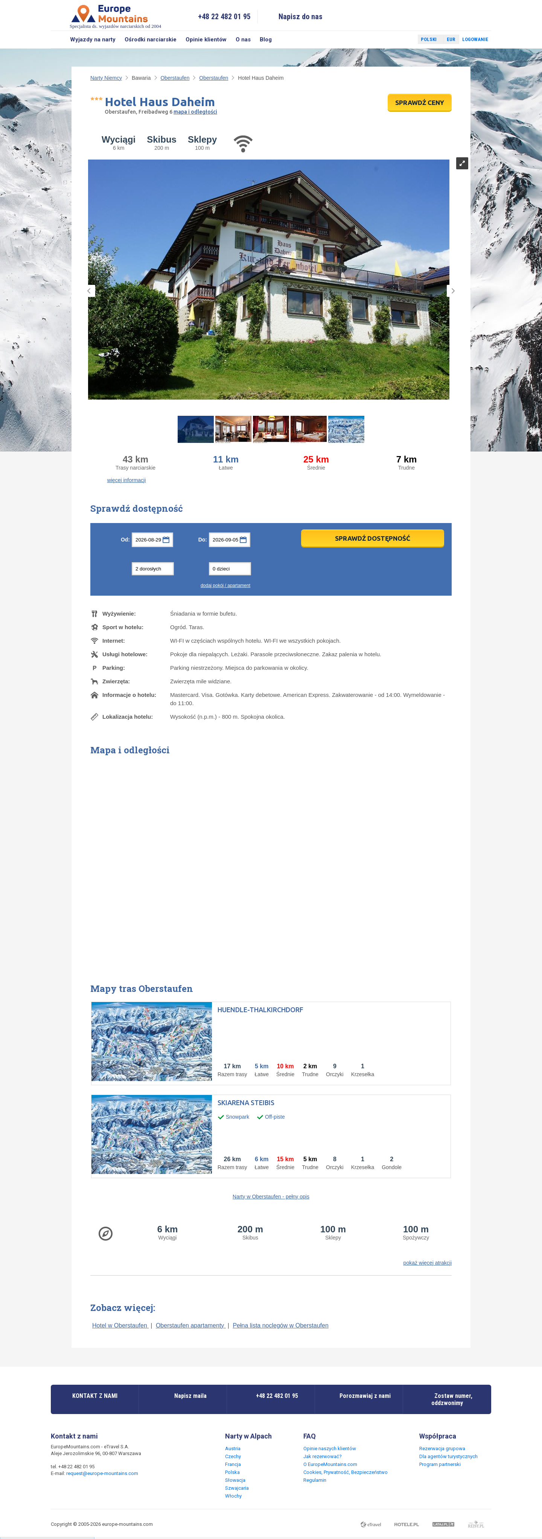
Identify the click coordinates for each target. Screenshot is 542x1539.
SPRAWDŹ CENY (419, 102)
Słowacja (235, 1480)
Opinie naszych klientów (329, 1448)
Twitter (405, 39)
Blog (266, 39)
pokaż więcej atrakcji (427, 1263)
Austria (233, 1448)
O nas (243, 39)
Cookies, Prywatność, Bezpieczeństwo (345, 1472)
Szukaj (58, 39)
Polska (232, 1472)
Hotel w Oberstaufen (120, 1325)
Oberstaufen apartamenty (191, 1325)
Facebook (394, 39)
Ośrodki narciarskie (151, 39)
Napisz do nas (301, 16)
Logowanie (475, 39)
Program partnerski (440, 1464)
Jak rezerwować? (322, 1456)
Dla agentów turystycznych (448, 1456)
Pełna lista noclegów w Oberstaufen (280, 1325)
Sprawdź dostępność (372, 538)
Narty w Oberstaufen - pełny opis (271, 1197)
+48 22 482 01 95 (224, 16)
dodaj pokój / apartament (225, 585)
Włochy (233, 1496)
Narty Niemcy (106, 78)
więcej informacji (126, 480)
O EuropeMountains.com (330, 1464)
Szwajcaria (237, 1488)
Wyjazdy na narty (93, 39)
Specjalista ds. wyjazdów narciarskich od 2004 (115, 16)
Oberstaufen (174, 78)
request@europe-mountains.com (102, 1473)
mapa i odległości (195, 112)
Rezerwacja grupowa (442, 1448)
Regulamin (314, 1480)
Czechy (233, 1456)
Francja (233, 1464)
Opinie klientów (206, 39)
